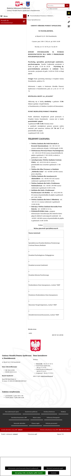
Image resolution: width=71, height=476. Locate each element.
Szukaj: (40, 225)
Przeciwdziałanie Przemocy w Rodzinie (41, 16)
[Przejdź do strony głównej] (23, 7)
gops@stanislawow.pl (47, 416)
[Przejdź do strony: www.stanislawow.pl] (69, 22)
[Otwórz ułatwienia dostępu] (69, 13)
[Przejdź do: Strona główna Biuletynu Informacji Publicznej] (28, 16)
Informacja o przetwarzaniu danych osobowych (23, 468)
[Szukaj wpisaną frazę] (67, 5)
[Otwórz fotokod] (69, 26)
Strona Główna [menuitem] (5, 20)
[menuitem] (13, 47)
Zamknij (53, 473)
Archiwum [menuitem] (4, 63)
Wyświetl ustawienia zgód (55, 468)
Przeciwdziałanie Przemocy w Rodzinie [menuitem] (10, 39)
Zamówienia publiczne (31, 451)
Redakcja (63, 451)
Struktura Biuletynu (49, 451)
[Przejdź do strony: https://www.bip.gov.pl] (69, 17)
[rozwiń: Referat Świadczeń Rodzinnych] (25, 31)
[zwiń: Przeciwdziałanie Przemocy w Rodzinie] (25, 38)
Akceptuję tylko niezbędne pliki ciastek (29, 473)
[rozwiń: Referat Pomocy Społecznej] (25, 34)
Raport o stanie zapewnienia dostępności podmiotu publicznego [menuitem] (10, 69)
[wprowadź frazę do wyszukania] (56, 5)
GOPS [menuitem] (2, 27)
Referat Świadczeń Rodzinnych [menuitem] (10, 31)
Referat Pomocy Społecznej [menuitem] (9, 34)
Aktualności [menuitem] (4, 23)
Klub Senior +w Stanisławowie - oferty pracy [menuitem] (11, 76)
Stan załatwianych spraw (12, 451)
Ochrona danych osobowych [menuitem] (10, 81)
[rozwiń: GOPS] (25, 27)
